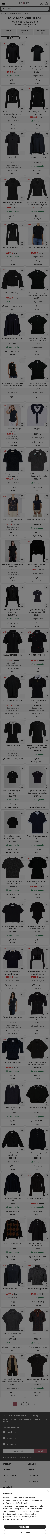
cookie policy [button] (14, 1509)
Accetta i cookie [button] (25, 1527)
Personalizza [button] (25, 1532)
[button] (48, 1490)
